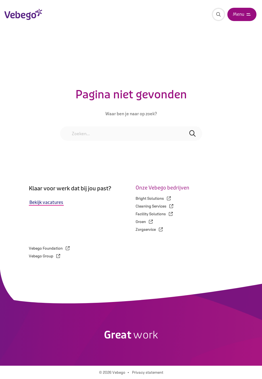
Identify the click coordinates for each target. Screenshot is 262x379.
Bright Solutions (153, 198)
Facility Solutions (154, 214)
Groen (144, 221)
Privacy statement (147, 372)
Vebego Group (44, 256)
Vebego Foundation (49, 248)
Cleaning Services (154, 206)
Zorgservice (149, 229)
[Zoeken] (218, 14)
